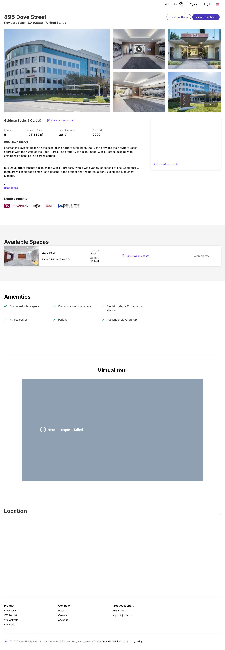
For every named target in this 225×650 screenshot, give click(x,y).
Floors (7, 130)
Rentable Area (34, 130)
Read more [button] (11, 187)
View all (211, 104)
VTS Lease (10, 610)
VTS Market (10, 615)
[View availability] (206, 17)
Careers (62, 615)
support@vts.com (122, 615)
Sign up (194, 4)
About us (63, 619)
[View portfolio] (178, 17)
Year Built (97, 130)
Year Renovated (67, 130)
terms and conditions (110, 641)
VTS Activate (11, 619)
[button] (36, 263)
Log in (207, 4)
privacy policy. (135, 641)
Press (61, 610)
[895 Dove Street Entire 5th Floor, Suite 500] (112, 256)
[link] (60, 120)
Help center (119, 610)
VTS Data (9, 624)
